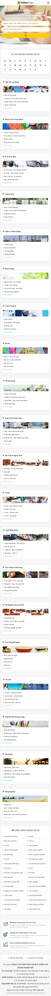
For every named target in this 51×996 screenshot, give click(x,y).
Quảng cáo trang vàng (23, 933)
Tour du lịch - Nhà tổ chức (14, 696)
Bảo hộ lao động (12, 82)
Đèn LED (7, 472)
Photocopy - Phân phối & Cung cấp (16, 733)
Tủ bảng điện (9, 251)
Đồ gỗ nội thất (9, 624)
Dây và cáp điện (10, 248)
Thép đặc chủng (9, 214)
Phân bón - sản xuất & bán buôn (15, 814)
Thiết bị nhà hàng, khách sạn (15, 397)
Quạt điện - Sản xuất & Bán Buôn (16, 400)
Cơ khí (7, 493)
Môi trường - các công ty (12, 282)
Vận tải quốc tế (10, 547)
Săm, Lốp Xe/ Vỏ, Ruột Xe (13, 176)
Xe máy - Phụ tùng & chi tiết (14, 173)
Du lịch (8, 679)
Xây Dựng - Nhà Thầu (11, 767)
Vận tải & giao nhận (36, 859)
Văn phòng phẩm (10, 740)
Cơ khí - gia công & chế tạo (13, 506)
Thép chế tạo (8, 217)
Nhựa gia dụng (10, 404)
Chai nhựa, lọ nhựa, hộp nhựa (14, 136)
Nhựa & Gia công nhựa (14, 119)
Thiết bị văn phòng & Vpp (15, 717)
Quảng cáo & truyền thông (13, 891)
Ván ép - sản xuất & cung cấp (14, 621)
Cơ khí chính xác (9, 509)
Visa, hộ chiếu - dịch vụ (13, 702)
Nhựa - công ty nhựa (11, 132)
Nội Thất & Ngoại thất (13, 455)
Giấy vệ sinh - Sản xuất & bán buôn (16, 438)
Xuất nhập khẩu (11, 530)
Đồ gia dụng (10, 381)
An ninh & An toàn (10, 836)
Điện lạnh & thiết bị (36, 850)
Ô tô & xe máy (10, 157)
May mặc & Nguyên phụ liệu (13, 873)
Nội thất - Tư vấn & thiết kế (13, 469)
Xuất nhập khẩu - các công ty (15, 543)
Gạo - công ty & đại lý (11, 808)
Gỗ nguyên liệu (9, 618)
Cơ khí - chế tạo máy (11, 512)
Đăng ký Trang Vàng (16, 958)
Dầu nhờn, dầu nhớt (11, 180)
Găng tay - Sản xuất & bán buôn (16, 98)
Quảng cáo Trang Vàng (35, 958)
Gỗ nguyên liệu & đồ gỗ (14, 605)
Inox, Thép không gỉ (11, 207)
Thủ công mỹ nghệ (12, 642)
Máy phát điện (10, 254)
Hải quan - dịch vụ (11, 553)
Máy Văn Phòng (9, 730)
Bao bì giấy (8, 441)
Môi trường (9, 269)
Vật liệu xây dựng (10, 904)
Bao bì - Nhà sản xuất (11, 357)
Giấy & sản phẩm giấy (13, 418)
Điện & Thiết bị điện (13, 231)
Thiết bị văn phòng (10, 736)
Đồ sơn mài (8, 662)
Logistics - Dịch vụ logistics (14, 550)
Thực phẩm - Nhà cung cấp (13, 581)
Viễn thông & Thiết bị (36, 904)
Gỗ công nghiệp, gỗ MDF (12, 628)
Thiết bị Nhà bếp (10, 394)
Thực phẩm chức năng (12, 322)
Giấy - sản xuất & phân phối (13, 431)
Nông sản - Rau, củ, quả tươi (14, 584)
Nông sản (7, 805)
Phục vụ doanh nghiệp (37, 854)
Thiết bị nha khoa (10, 329)
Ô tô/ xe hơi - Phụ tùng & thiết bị (15, 170)
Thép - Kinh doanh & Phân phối (15, 210)
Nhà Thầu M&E (9, 777)
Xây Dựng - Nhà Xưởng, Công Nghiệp (17, 774)
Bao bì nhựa (8, 139)
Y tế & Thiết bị (10, 306)
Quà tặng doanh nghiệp (37, 886)
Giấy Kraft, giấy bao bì (11, 434)
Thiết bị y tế (8, 326)
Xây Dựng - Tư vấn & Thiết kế (14, 771)
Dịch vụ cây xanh (10, 478)
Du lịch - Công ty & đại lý (13, 693)
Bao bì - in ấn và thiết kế (12, 360)
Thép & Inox (9, 194)
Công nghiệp (33, 845)
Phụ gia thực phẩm (10, 590)
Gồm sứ (7, 665)
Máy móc (32, 873)
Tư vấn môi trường (10, 285)
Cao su (31, 841)
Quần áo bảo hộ (10, 105)
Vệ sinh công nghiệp (11, 292)
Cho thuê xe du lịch (11, 699)
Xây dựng (8, 754)
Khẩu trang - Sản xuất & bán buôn (16, 102)
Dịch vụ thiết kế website (22, 943)
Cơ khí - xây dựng (10, 516)
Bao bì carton (8, 366)
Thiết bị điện (9, 245)
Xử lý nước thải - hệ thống (13, 288)
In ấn (31, 868)
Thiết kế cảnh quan (10, 475)
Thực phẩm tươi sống (11, 587)
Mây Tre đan (8, 659)
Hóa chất (7, 868)
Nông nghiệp (10, 792)
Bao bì (7, 343)
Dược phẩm (8, 319)
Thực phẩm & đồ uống (13, 567)
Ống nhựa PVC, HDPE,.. (12, 142)
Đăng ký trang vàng (23, 922)
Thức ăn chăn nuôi (10, 811)
